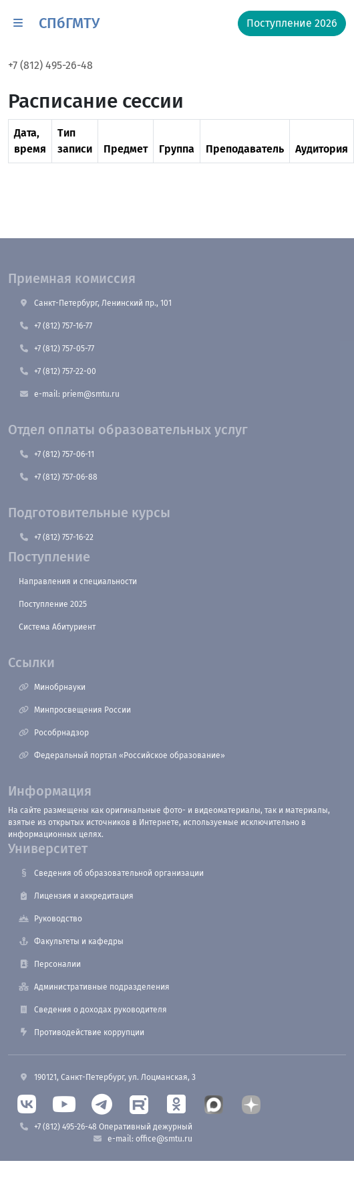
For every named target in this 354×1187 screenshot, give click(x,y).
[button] (18, 23)
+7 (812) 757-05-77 (56, 348)
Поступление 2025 (53, 604)
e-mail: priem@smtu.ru (69, 394)
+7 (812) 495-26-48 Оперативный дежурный (105, 1126)
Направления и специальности (78, 581)
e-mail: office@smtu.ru (142, 1139)
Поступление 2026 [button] (291, 23)
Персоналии (50, 964)
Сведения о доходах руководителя (93, 1009)
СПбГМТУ (69, 23)
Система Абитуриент (57, 627)
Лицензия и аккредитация (76, 896)
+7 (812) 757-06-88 (58, 477)
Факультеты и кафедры (71, 941)
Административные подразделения (94, 987)
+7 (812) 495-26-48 (50, 65)
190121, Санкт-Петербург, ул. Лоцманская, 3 (107, 1077)
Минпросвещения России (75, 710)
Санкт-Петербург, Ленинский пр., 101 (95, 303)
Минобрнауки (52, 687)
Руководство (50, 918)
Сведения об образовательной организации (111, 873)
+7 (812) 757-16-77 (55, 326)
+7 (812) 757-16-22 (56, 537)
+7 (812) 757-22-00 (57, 371)
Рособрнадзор (54, 732)
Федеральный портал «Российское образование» (122, 755)
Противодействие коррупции (81, 1032)
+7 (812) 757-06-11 (56, 454)
